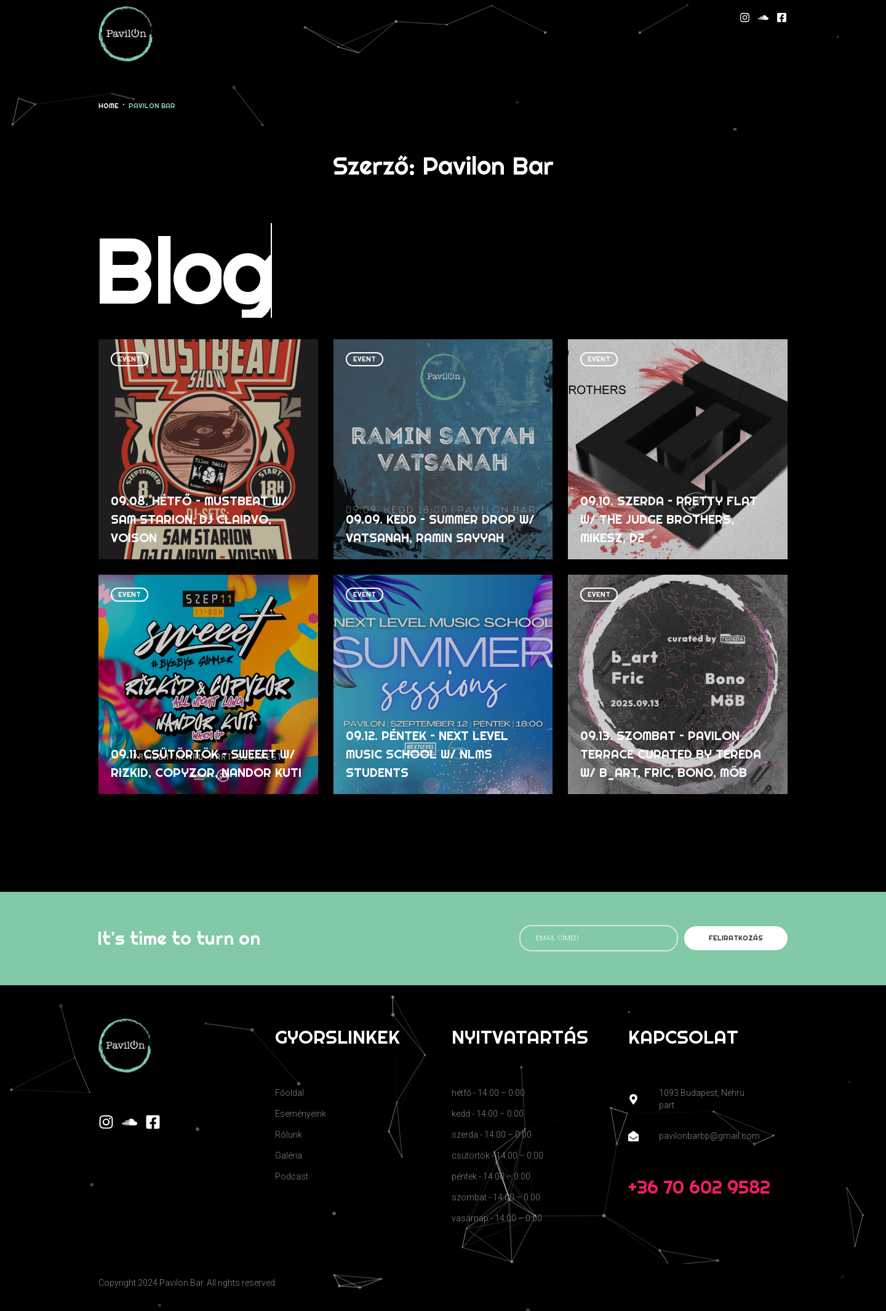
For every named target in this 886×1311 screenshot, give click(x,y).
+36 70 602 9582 (699, 1187)
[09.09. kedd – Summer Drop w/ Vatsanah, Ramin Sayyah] (443, 449)
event (129, 359)
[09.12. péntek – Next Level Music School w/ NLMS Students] (443, 685)
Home (108, 105)
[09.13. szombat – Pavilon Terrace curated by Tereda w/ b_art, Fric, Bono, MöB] (678, 685)
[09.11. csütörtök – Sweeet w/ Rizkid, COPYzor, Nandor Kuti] (208, 685)
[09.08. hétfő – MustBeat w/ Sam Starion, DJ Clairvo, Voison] (208, 449)
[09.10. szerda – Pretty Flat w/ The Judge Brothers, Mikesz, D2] (678, 449)
